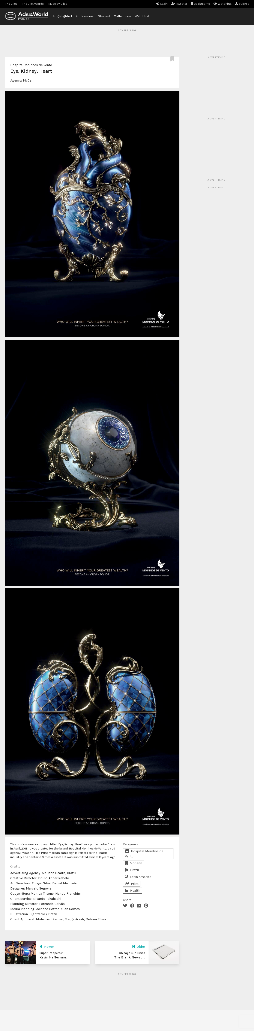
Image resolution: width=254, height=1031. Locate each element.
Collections (122, 16)
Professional (85, 16)
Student (104, 16)
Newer (46, 947)
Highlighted (62, 16)
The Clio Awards (33, 4)
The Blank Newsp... (129, 957)
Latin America (138, 877)
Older (138, 947)
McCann (29, 80)
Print (131, 884)
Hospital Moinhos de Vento (31, 65)
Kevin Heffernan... (53, 957)
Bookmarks (200, 4)
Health (132, 890)
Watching (222, 4)
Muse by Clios (57, 4)
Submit (242, 4)
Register (179, 4)
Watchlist (142, 16)
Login (162, 4)
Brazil (132, 870)
